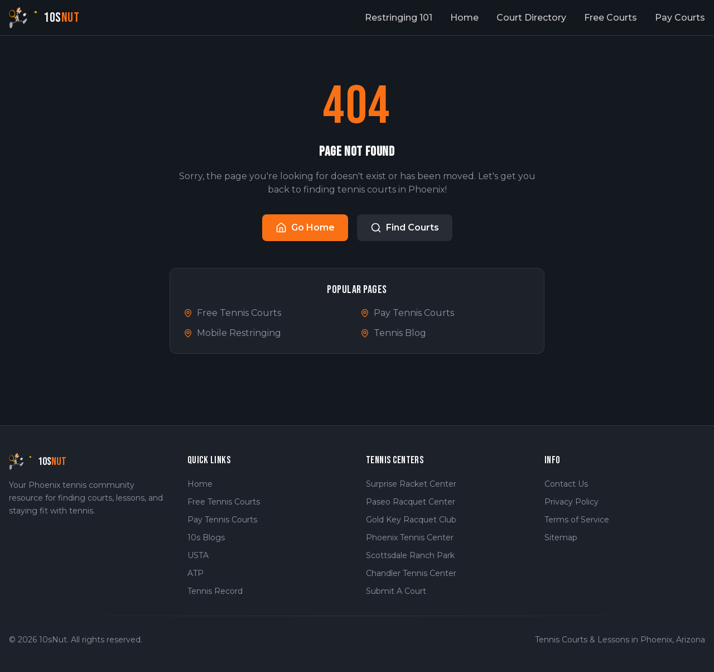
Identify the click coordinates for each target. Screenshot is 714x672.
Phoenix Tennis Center (410, 537)
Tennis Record (215, 591)
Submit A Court (396, 591)
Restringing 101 (398, 17)
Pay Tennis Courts (407, 313)
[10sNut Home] (44, 17)
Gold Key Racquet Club (411, 520)
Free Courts (610, 17)
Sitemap (560, 537)
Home (464, 17)
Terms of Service (576, 520)
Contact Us (566, 484)
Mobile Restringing (232, 333)
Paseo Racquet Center (410, 502)
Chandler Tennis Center (411, 573)
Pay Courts (680, 17)
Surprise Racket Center (411, 484)
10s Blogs (206, 537)
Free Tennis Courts (232, 313)
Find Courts (404, 227)
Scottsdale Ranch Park (410, 555)
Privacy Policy (571, 502)
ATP (195, 573)
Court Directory (531, 17)
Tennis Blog (393, 333)
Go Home (305, 227)
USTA (198, 555)
